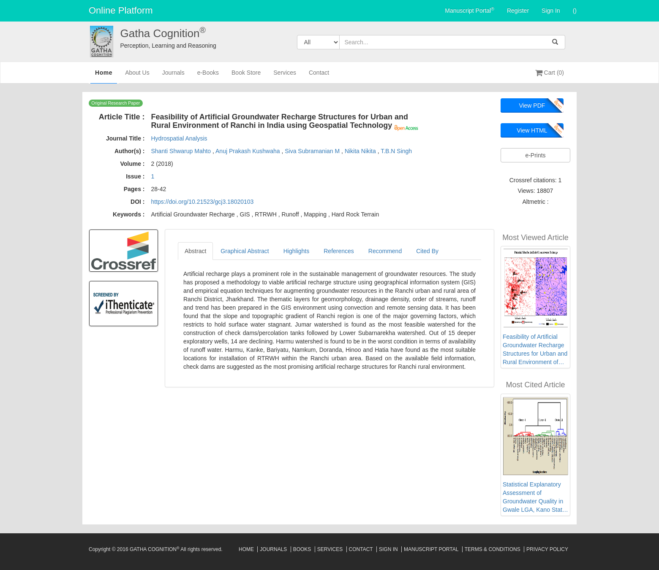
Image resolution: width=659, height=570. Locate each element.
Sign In (551, 10)
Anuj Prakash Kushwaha (248, 151)
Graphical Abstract (245, 251)
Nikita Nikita (361, 151)
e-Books (208, 76)
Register (518, 10)
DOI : (137, 201)
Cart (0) (549, 72)
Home (104, 75)
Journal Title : (125, 138)
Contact (318, 76)
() (575, 10)
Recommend (385, 251)
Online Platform (121, 10)
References (339, 251)
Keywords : (128, 214)
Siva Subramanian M (313, 151)
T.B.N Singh (396, 151)
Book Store (246, 76)
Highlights (296, 251)
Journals (173, 76)
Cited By (427, 251)
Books (302, 549)
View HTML (532, 130)
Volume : (132, 163)
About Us (137, 76)
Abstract (195, 251)
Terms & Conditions (492, 549)
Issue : (135, 176)
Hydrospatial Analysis (179, 138)
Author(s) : (129, 151)
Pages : (134, 189)
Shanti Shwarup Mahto (181, 151)
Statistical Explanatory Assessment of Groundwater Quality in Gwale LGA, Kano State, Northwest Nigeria (535, 497)
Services (284, 76)
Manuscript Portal (469, 10)
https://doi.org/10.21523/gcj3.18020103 (202, 201)
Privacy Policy (547, 549)
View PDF (532, 105)
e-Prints (535, 155)
